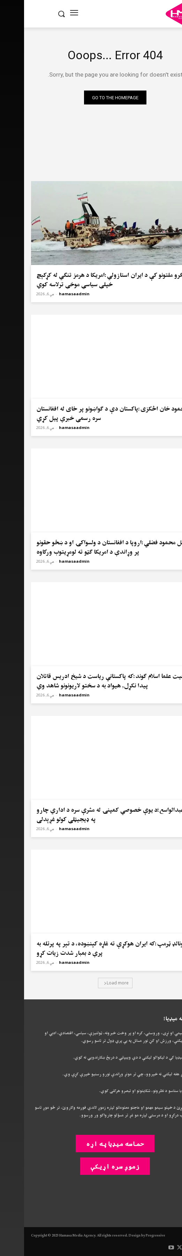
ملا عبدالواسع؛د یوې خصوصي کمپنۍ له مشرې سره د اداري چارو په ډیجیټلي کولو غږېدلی (89, 815)
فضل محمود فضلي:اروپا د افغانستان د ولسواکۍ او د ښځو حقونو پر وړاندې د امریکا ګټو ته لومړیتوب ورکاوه (88, 547)
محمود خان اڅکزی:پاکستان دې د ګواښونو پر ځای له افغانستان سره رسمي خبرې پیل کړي (88, 414)
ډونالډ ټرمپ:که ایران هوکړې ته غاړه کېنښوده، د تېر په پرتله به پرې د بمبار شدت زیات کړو (87, 948)
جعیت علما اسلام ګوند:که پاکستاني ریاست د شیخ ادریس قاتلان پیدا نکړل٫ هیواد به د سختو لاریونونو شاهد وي (88, 681)
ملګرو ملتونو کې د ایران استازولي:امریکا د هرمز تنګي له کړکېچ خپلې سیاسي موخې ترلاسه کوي (88, 280)
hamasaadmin (50, 293)
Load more (92, 983)
